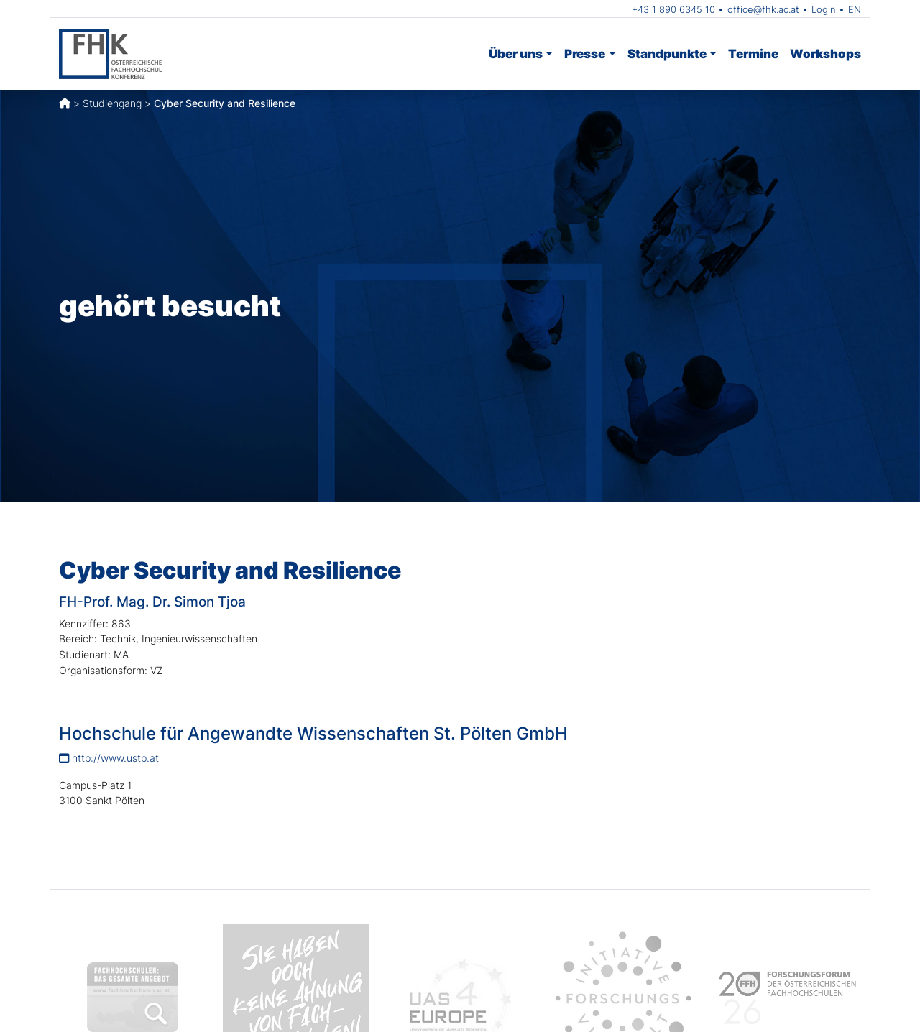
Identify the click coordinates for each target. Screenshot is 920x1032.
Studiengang (112, 103)
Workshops (825, 53)
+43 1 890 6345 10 (673, 9)
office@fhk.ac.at (763, 9)
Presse (584, 53)
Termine (753, 53)
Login (823, 9)
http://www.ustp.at (109, 758)
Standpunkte (667, 53)
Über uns (516, 53)
